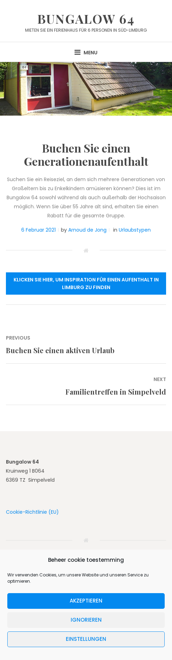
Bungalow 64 (86, 18)
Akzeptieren (86, 600)
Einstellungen (86, 639)
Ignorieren (86, 619)
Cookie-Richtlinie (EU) (32, 511)
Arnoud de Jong (87, 229)
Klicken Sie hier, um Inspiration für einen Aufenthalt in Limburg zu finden (86, 283)
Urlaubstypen (135, 229)
